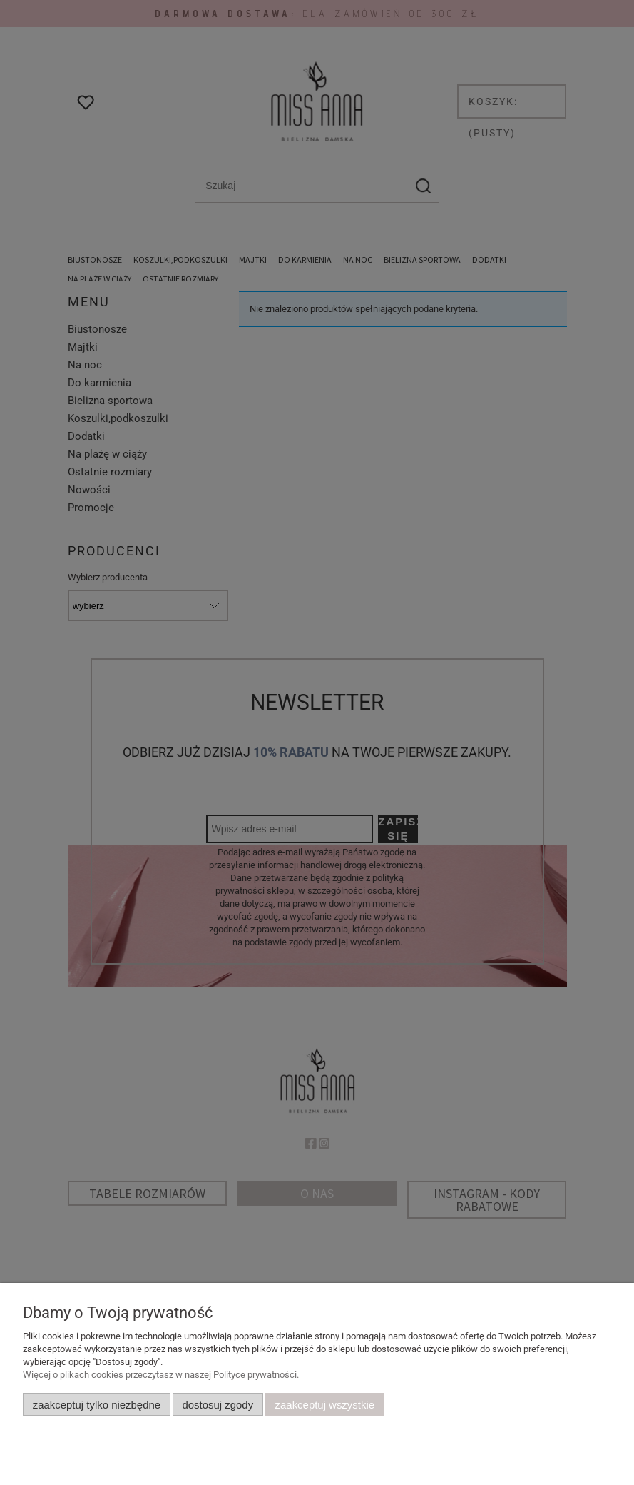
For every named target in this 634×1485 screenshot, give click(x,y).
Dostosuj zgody (217, 1405)
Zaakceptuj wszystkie (324, 1405)
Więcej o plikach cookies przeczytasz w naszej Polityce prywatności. (161, 1374)
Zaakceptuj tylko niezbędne (96, 1405)
